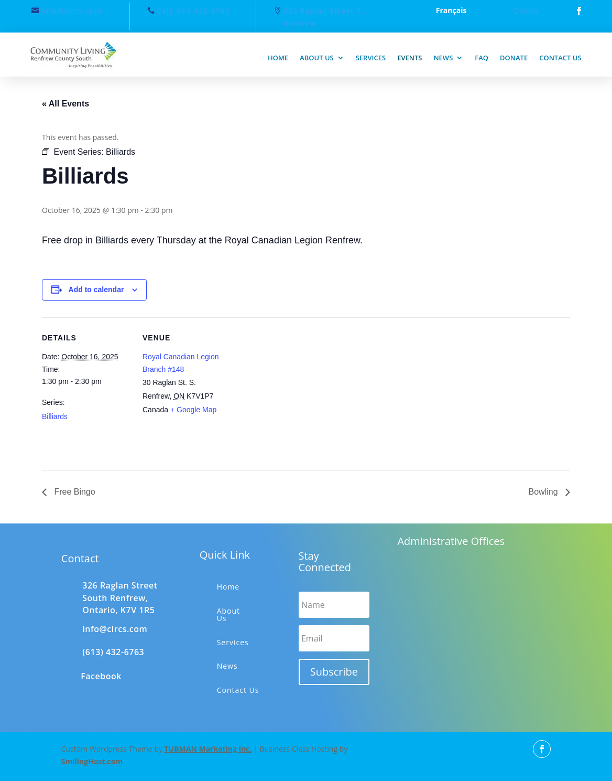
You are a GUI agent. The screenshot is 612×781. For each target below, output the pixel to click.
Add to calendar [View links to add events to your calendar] (96, 289)
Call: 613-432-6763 (193, 11)
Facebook (101, 676)
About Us (228, 614)
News (443, 57)
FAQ (481, 57)
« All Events (65, 103)
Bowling (544, 491)
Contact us (560, 57)
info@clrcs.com (71, 11)
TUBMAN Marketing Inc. (208, 749)
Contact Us (238, 690)
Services (371, 57)
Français (451, 11)
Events (409, 57)
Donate (526, 11)
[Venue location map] (298, 390)
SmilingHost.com (92, 761)
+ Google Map (193, 409)
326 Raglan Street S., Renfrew (324, 17)
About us (317, 57)
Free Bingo (73, 491)
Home (278, 57)
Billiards (55, 416)
